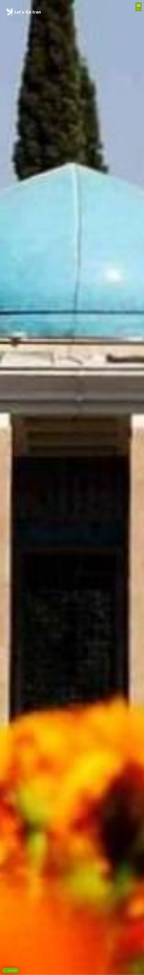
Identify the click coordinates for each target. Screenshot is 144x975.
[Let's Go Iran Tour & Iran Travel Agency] (23, 11)
